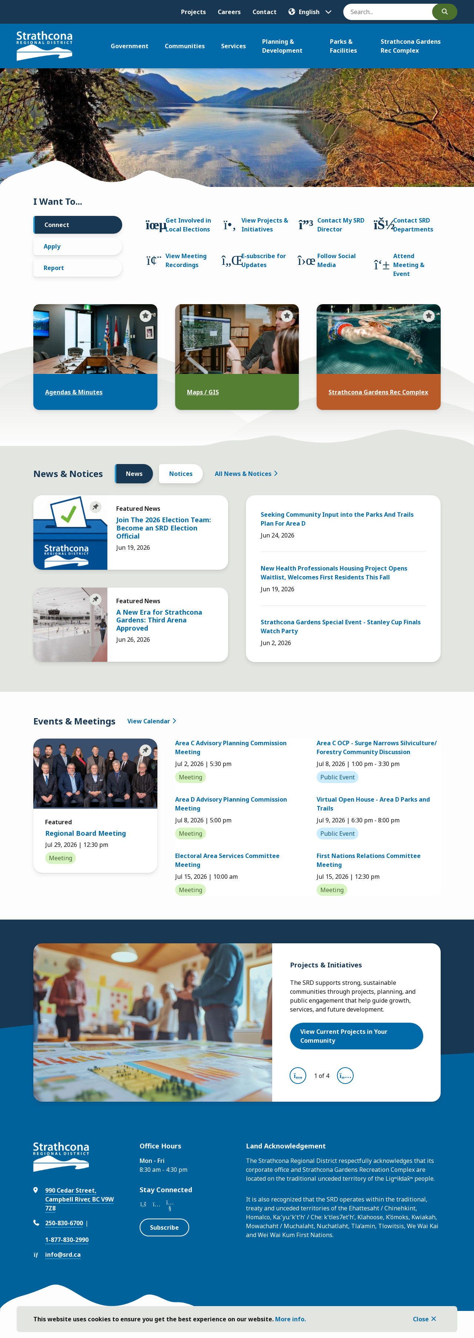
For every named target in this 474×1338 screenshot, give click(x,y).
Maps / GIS (203, 392)
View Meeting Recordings (186, 260)
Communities (185, 46)
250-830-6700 (64, 1223)
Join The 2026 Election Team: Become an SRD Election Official (163, 527)
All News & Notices (243, 474)
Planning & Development (282, 46)
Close (421, 1319)
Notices (181, 474)
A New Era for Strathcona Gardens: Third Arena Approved (159, 620)
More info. (290, 1319)
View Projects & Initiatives (264, 224)
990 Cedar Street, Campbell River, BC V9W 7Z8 (79, 1199)
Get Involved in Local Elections (188, 224)
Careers (229, 12)
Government (129, 46)
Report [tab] (54, 268)
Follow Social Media (336, 260)
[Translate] (309, 12)
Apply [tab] (52, 246)
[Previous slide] (298, 1075)
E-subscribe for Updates (263, 260)
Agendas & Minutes (74, 392)
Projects (193, 12)
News (134, 474)
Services (233, 46)
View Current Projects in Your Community (343, 1036)
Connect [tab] (56, 225)
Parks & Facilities (343, 46)
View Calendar (148, 721)
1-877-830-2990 (67, 1240)
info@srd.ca (63, 1254)
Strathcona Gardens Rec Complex (411, 46)
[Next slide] (345, 1075)
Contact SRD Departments (413, 224)
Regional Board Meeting (85, 833)
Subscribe (164, 1227)
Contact (265, 12)
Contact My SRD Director (340, 224)
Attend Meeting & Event (408, 265)
